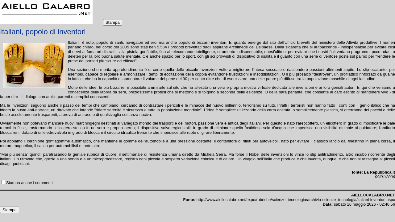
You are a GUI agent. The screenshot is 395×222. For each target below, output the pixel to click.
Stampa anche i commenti (29, 182)
